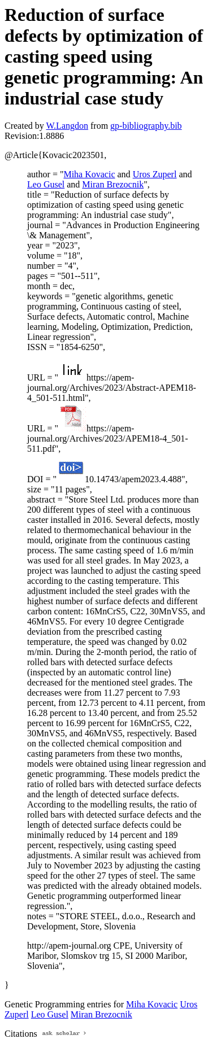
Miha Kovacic (89, 174)
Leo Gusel (45, 184)
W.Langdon (67, 125)
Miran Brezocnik (113, 184)
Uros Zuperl (155, 174)
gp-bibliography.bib (146, 125)
